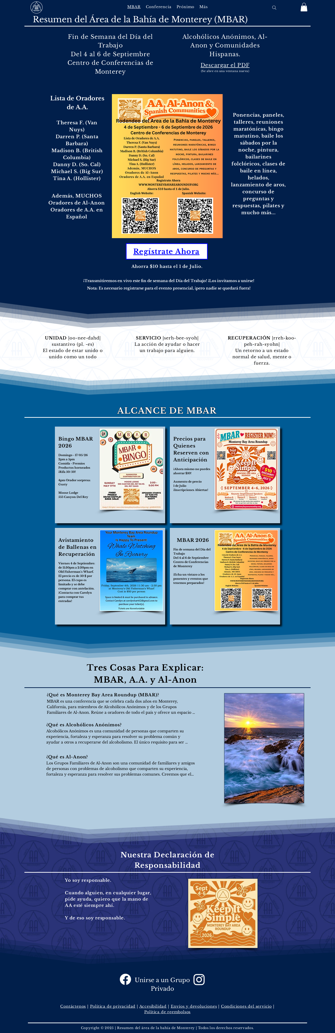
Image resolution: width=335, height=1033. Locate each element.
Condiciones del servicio (246, 1006)
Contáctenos (73, 1006)
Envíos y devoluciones (194, 1006)
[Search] (274, 8)
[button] (159, 6)
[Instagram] (199, 979)
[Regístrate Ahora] (167, 251)
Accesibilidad (153, 1006)
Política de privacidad (113, 1006)
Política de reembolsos (167, 1012)
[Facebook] (125, 979)
